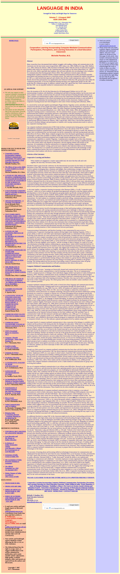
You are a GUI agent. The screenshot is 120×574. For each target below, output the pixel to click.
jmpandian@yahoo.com (34, 502)
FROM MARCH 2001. (12, 483)
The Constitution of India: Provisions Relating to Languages (13, 461)
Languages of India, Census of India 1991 (12, 455)
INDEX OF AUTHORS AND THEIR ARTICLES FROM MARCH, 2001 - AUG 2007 (13, 498)
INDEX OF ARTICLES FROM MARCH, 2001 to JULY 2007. (13, 491)
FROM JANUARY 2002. (13, 486)
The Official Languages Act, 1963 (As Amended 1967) (11, 468)
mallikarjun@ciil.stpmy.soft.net (15, 527)
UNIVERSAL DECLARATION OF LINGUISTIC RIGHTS (15, 432)
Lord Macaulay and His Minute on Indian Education (11, 438)
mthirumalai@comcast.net (14, 511)
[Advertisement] (13, 50)
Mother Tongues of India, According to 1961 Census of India (13, 474)
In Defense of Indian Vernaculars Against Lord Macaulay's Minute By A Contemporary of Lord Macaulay (13, 447)
